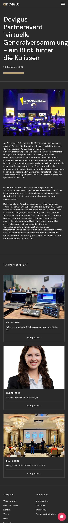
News (5, 518)
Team (6, 514)
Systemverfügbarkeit (46, 514)
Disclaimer (41, 505)
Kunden (7, 509)
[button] (63, 4)
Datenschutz (42, 501)
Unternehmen (9, 501)
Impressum (41, 509)
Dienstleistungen (11, 505)
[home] (11, 3)
